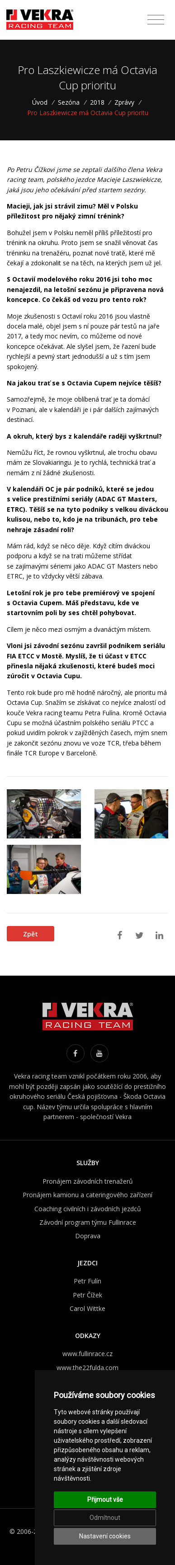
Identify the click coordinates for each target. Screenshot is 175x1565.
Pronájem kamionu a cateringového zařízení (87, 1194)
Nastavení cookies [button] (105, 1536)
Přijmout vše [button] (105, 1499)
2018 (97, 102)
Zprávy (124, 102)
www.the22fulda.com (87, 1367)
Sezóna (69, 102)
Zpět (30, 934)
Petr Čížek (87, 1295)
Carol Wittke (87, 1308)
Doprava (87, 1236)
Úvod (43, 102)
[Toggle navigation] (156, 20)
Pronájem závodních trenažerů (88, 1181)
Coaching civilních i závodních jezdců (87, 1208)
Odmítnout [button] (105, 1517)
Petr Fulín (87, 1281)
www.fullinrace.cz (87, 1353)
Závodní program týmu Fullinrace (87, 1222)
